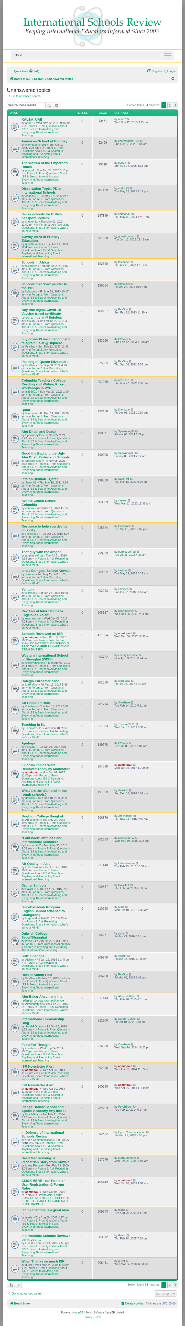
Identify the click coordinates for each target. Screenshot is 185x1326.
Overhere (31, 706)
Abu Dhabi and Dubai (38, 432)
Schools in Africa (35, 262)
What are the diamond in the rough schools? (44, 792)
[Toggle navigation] (92, 55)
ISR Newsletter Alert (37, 1066)
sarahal (30, 574)
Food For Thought (36, 1045)
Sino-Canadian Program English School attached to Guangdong (43, 911)
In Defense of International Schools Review (42, 1134)
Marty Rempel (34, 1165)
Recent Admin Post (36, 975)
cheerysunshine (35, 662)
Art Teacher (32, 819)
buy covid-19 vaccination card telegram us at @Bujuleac (45, 341)
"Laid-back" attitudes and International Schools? (41, 840)
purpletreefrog (34, 555)
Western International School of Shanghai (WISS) (44, 657)
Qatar (25, 410)
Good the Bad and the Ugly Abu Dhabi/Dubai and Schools (45, 455)
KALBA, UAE (31, 119)
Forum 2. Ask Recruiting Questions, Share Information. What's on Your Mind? (45, 227)
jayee (28, 940)
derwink (30, 797)
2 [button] (170, 105)
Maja (28, 918)
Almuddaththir (34, 1003)
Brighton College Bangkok (42, 816)
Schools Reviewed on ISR (42, 634)
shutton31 (31, 221)
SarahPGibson (34, 1026)
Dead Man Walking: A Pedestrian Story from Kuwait (45, 1160)
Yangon (27, 589)
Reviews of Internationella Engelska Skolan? (42, 613)
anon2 (29, 122)
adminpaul (32, 637)
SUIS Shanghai (33, 956)
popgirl (29, 170)
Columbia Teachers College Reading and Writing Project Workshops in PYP (44, 384)
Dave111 (31, 888)
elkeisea (30, 592)
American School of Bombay (44, 141)
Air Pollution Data (35, 703)
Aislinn (29, 959)
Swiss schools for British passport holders (41, 216)
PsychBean (32, 1114)
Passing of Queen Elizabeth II (45, 362)
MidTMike (31, 684)
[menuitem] (34, 71)
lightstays (31, 291)
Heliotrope (31, 533)
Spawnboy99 (33, 435)
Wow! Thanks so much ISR (42, 1261)
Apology (28, 743)
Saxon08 (30, 482)
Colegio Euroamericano (40, 681)
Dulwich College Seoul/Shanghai (34, 935)
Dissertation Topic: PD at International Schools (41, 190)
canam (29, 508)
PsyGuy (30, 320)
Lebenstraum (33, 867)
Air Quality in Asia (35, 864)
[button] (175, 105)
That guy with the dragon (41, 552)
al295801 (31, 391)
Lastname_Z (33, 845)
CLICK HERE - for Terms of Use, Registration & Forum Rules (42, 1184)
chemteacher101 (35, 144)
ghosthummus (34, 244)
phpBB (79, 1312)
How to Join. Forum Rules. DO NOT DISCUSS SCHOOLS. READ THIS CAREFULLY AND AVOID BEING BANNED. (45, 645)
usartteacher (33, 618)
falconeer (31, 265)
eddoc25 (30, 195)
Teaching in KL (33, 725)
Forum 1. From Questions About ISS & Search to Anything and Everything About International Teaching (44, 130)
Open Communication (38, 1139)
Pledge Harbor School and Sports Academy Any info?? (44, 1109)
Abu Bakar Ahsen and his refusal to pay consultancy (42, 998)
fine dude (31, 413)
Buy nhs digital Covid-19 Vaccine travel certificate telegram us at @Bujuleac (42, 313)
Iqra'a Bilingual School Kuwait (45, 571)
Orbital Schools (33, 885)
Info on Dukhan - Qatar (39, 479)
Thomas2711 (33, 728)
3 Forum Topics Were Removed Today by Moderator (45, 767)
